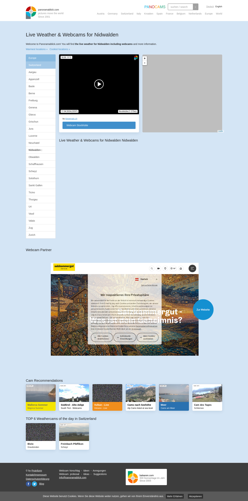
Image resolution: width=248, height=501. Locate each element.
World (219, 13)
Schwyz (33, 171)
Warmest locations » (37, 49)
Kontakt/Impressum (36, 474)
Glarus (32, 114)
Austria (101, 13)
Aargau (32, 72)
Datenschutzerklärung (37, 479)
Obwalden (34, 157)
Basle (32, 86)
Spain (160, 13)
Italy (139, 13)
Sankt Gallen (35, 185)
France (169, 13)
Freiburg (33, 100)
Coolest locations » (60, 49)
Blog (41, 483)
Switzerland (127, 13)
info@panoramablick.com (72, 477)
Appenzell (34, 79)
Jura (31, 128)
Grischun (33, 121)
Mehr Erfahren (174, 496)
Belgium (181, 13)
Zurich (32, 235)
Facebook (28, 484)
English (218, 6)
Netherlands (195, 13)
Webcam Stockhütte (77, 125)
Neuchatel (34, 143)
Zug (31, 227)
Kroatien (148, 13)
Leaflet (219, 131)
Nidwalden (35, 150)
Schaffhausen (36, 164)
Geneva (33, 107)
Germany (113, 13)
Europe (209, 13)
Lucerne (33, 135)
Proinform (37, 470)
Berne (32, 93)
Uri (30, 206)
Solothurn (34, 178)
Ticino (32, 192)
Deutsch (210, 6)
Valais (32, 220)
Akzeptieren (195, 496)
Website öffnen (127, 309)
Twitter (34, 484)
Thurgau (33, 199)
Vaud (31, 213)
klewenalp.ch (71, 119)
